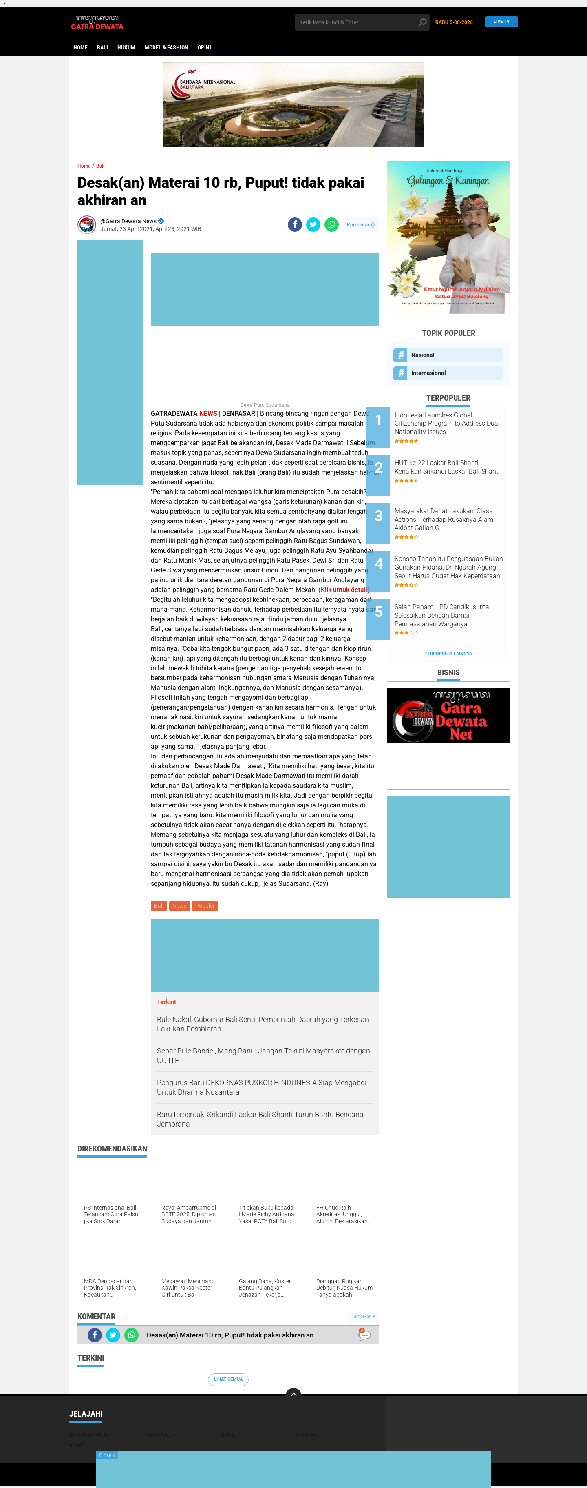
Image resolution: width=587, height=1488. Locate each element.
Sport (77, 1446)
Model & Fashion (166, 47)
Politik (306, 1436)
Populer (208, 906)
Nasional (423, 355)
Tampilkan (363, 1317)
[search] (362, 22)
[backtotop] (293, 1397)
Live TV (499, 22)
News (181, 906)
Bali (102, 47)
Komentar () (361, 225)
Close (107, 1455)
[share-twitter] (313, 224)
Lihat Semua (228, 1381)
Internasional (428, 373)
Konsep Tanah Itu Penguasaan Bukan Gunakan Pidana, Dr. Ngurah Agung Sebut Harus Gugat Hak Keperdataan (458, 547)
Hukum (126, 47)
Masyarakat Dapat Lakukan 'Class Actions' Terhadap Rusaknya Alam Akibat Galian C (458, 506)
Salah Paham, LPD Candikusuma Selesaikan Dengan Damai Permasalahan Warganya (459, 588)
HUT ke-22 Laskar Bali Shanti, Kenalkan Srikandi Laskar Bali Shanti (458, 464)
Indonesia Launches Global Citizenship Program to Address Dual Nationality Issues (455, 424)
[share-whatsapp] (331, 224)
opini (204, 47)
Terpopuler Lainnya (448, 620)
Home (80, 47)
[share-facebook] (295, 224)
